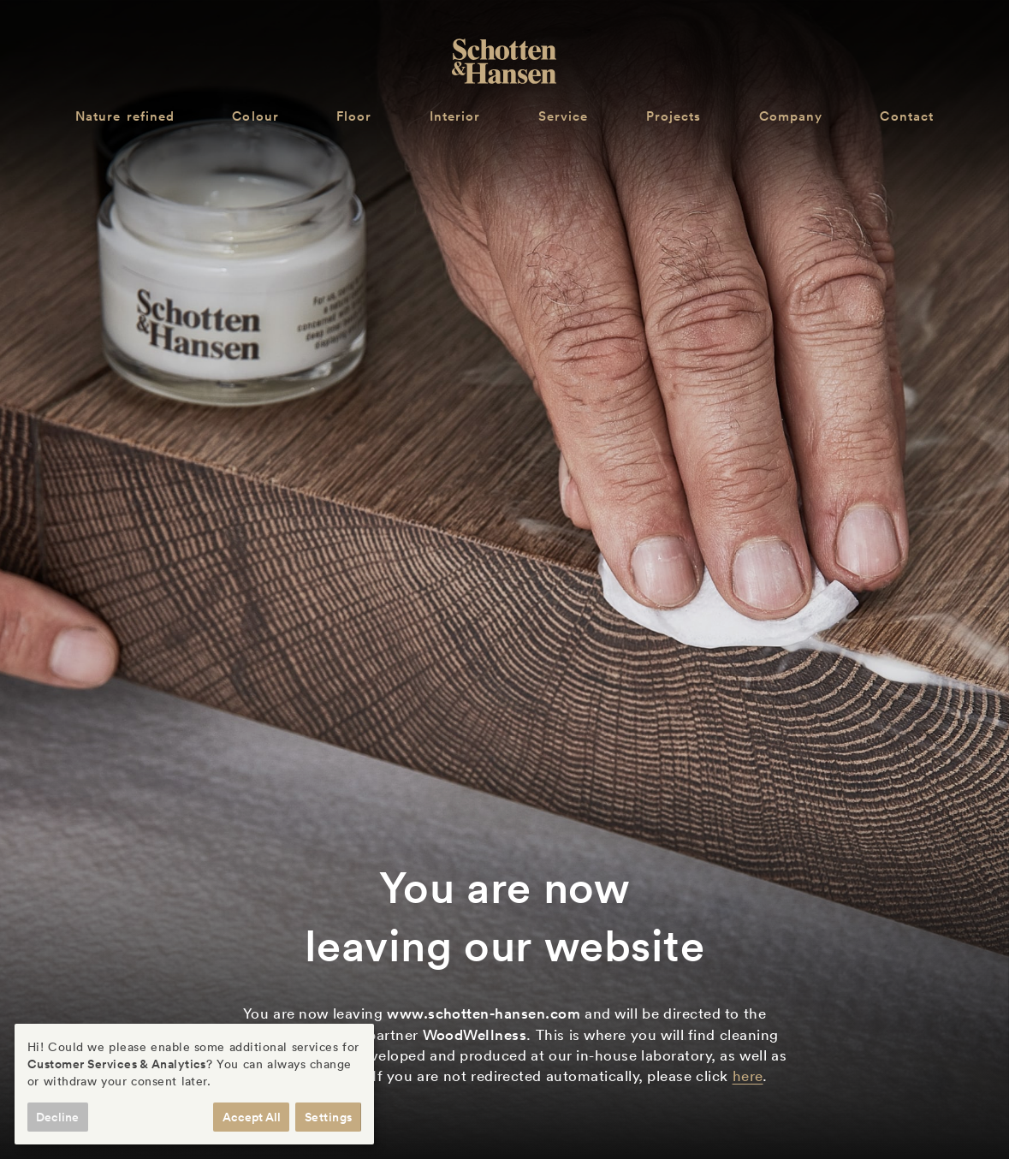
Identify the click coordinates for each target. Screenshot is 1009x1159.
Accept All (252, 1117)
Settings (329, 1117)
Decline (57, 1117)
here (748, 1076)
